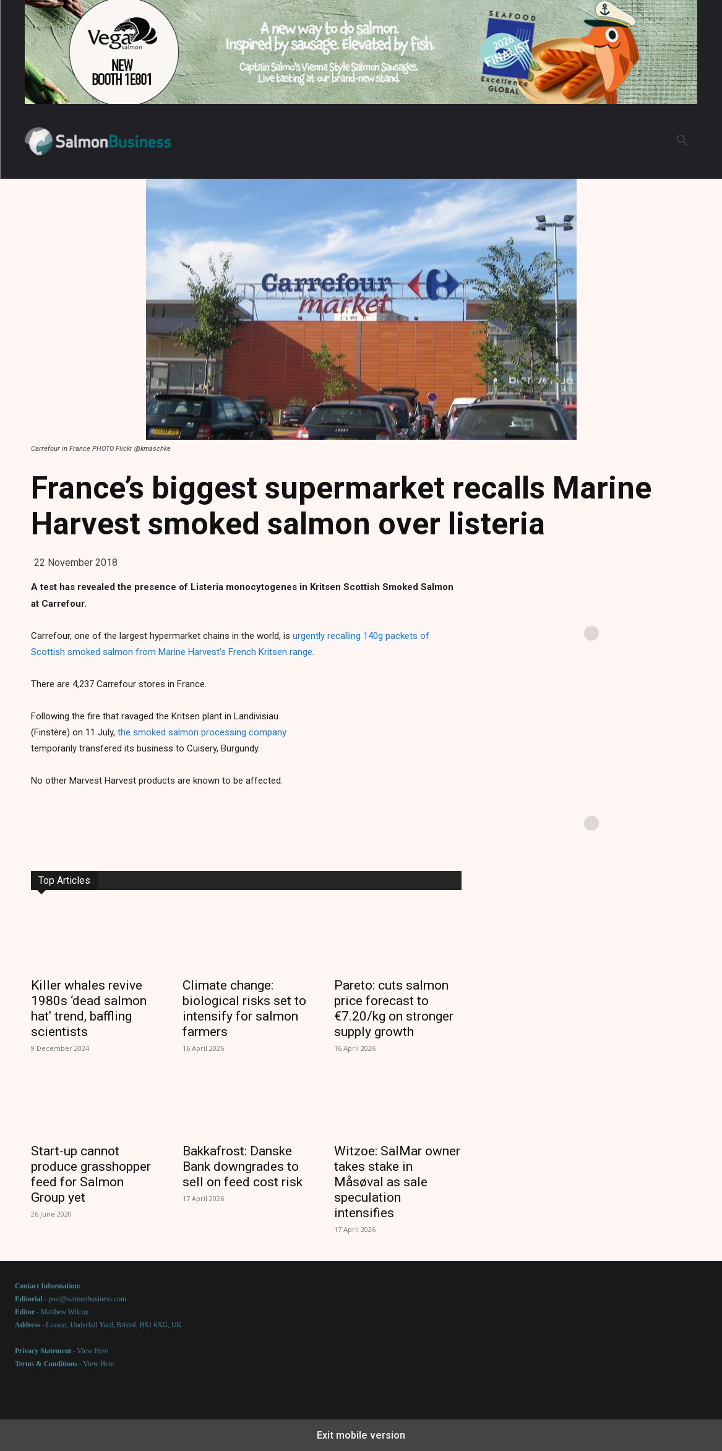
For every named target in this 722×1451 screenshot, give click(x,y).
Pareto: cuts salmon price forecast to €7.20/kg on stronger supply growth (393, 1008)
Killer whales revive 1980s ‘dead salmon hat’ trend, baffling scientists (89, 1008)
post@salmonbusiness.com (87, 1299)
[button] (682, 141)
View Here (92, 1351)
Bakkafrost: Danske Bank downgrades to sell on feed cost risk (243, 1166)
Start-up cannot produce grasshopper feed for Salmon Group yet (91, 1174)
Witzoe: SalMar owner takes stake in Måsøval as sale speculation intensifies (397, 1182)
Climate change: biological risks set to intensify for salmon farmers (244, 1008)
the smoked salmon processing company (202, 732)
